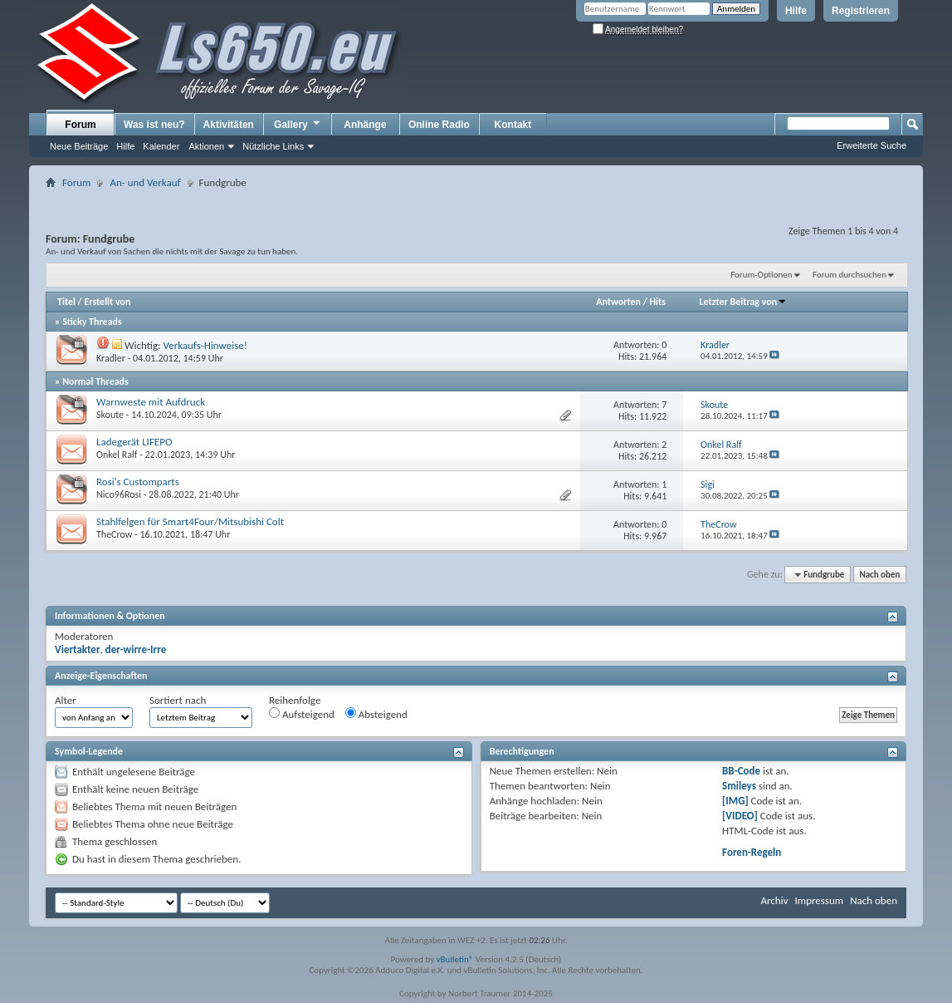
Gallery (298, 124)
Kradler (110, 358)
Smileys (739, 785)
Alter (65, 700)
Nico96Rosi (118, 494)
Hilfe (796, 11)
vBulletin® (455, 959)
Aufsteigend (301, 713)
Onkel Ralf (116, 454)
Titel (66, 301)
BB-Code (741, 771)
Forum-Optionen (761, 274)
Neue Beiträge (79, 146)
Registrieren (861, 11)
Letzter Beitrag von (744, 301)
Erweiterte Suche (871, 145)
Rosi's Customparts (137, 481)
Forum (80, 124)
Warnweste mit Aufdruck (150, 402)
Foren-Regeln (751, 852)
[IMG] (735, 800)
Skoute (110, 414)
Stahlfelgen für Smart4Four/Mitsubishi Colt (190, 521)
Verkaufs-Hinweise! (205, 345)
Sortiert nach (177, 700)
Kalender (161, 146)
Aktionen (206, 146)
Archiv (774, 900)
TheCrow (114, 534)
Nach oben (879, 574)
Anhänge (365, 124)
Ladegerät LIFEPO (134, 441)
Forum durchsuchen (849, 274)
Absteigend (376, 713)
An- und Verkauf (145, 182)
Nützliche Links (273, 146)
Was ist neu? (154, 124)
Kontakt (513, 124)
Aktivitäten (228, 124)
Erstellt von (107, 301)
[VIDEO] (740, 815)
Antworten (618, 301)
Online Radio (439, 124)
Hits (658, 301)
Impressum (818, 900)
